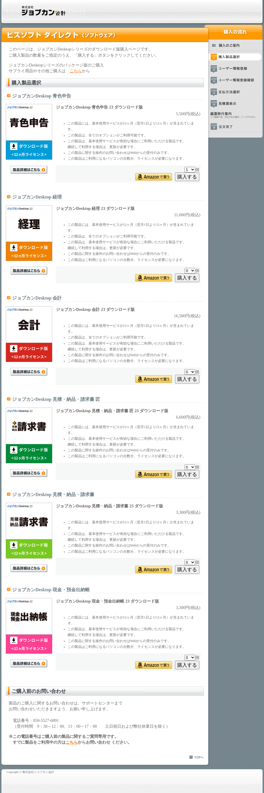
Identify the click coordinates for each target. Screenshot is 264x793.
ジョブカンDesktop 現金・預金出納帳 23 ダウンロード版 (107, 601)
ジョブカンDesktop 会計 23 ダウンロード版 (95, 309)
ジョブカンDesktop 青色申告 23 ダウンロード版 (99, 107)
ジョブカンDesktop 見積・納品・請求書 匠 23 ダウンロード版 (112, 410)
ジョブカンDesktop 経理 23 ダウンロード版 (95, 208)
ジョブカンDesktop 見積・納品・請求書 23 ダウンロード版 (109, 506)
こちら (76, 71)
